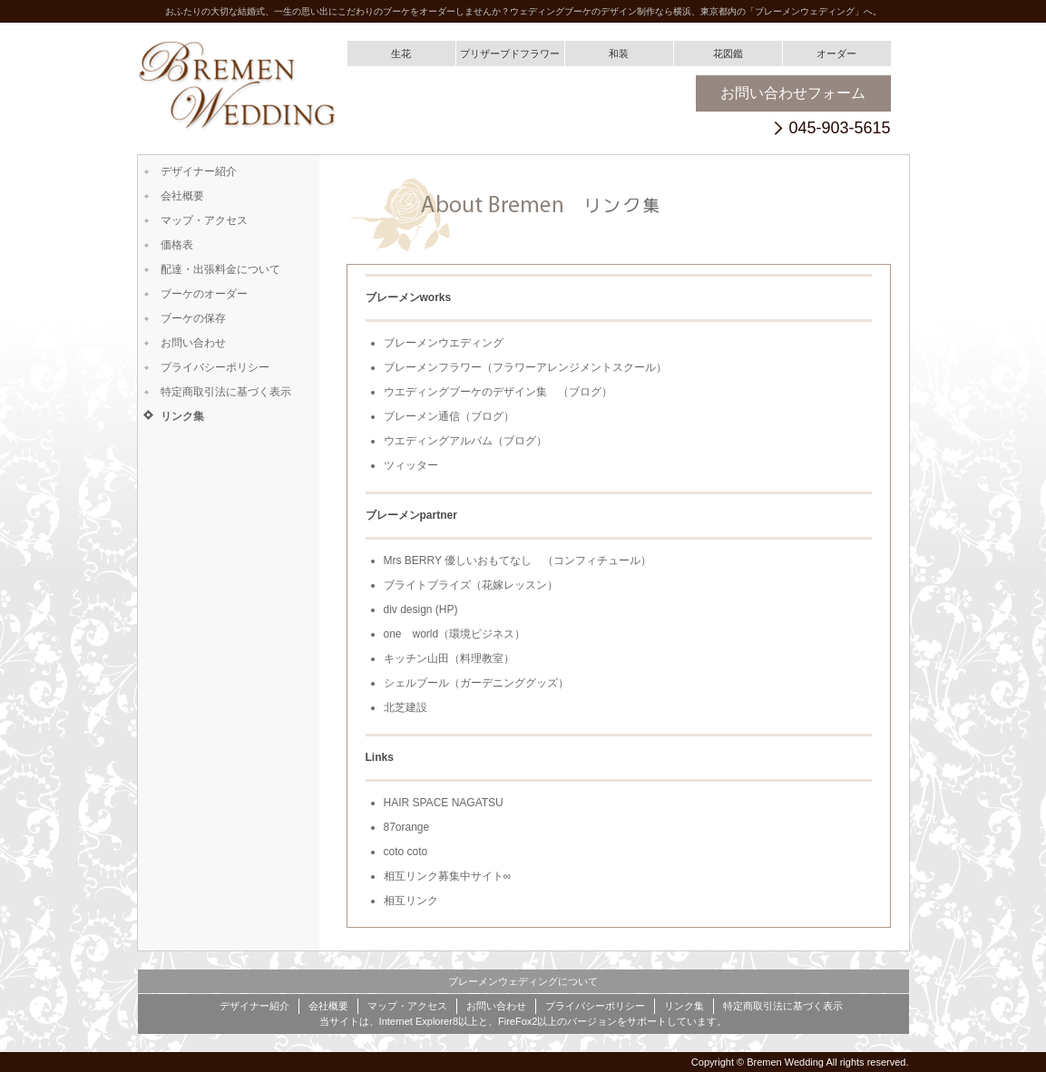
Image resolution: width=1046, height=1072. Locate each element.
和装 (619, 53)
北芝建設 (405, 707)
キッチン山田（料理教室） (449, 658)
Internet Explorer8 (418, 1021)
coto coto (406, 851)
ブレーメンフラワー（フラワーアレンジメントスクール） (525, 367)
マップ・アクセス (204, 220)
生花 (401, 53)
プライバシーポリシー (215, 367)
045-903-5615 (839, 128)
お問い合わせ (193, 342)
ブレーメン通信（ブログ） (449, 416)
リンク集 (182, 416)
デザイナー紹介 (199, 171)
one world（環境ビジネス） (455, 634)
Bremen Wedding (785, 1062)
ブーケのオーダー (204, 293)
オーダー (836, 53)
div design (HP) (421, 609)
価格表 (177, 245)
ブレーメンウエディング (443, 342)
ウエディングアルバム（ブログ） (465, 440)
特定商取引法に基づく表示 (226, 391)
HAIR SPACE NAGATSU (443, 802)
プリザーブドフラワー (510, 53)
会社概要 (182, 196)
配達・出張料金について (220, 269)
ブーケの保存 (193, 318)
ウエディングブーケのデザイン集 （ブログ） (498, 391)
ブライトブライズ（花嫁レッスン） (471, 585)
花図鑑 (728, 53)
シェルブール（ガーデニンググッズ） (476, 683)
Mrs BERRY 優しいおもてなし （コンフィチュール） (518, 560)
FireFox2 (517, 1021)
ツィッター (411, 465)
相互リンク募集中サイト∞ (448, 876)
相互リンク (411, 900)
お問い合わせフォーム (792, 93)
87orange (407, 827)
